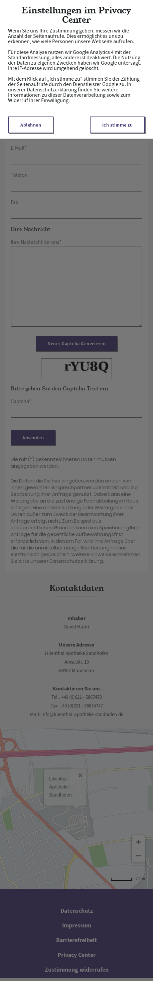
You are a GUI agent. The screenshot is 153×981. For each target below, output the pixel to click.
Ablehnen (30, 125)
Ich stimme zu (117, 125)
